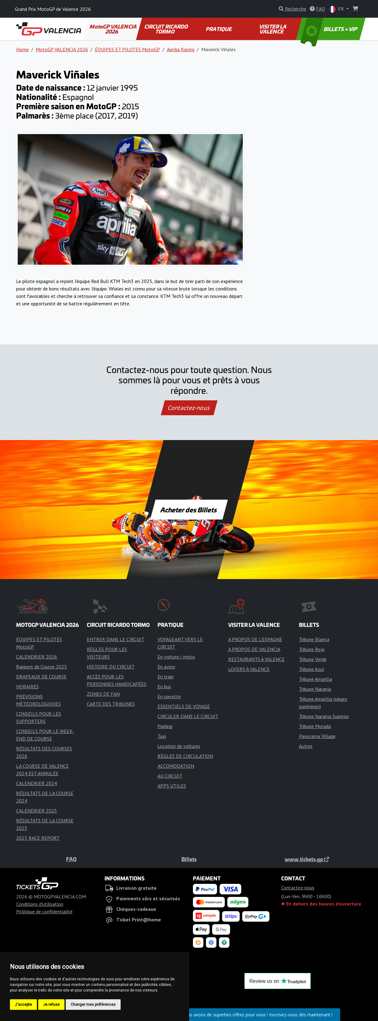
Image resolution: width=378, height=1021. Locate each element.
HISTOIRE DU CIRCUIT (111, 666)
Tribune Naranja (315, 689)
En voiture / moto (176, 657)
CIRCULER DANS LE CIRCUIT (188, 716)
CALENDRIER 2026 (36, 657)
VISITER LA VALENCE (273, 29)
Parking (165, 726)
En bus (164, 686)
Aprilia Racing (180, 49)
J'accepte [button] (23, 1004)
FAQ (71, 859)
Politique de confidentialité (44, 911)
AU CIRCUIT (170, 776)
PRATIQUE (219, 29)
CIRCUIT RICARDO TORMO (166, 29)
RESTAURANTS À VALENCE (256, 659)
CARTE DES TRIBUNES (111, 704)
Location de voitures (179, 746)
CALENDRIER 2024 (36, 783)
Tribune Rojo (312, 649)
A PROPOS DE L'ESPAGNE (255, 639)
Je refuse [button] (51, 1004)
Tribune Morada (315, 726)
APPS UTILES (172, 786)
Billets (189, 859)
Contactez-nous (189, 408)
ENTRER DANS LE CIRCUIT (115, 639)
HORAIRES (27, 686)
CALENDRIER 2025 (36, 810)
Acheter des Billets (189, 509)
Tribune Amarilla (315, 679)
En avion (166, 666)
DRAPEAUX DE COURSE (41, 676)
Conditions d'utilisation (39, 904)
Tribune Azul (311, 669)
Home (22, 49)
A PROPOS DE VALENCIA (254, 649)
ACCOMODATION (176, 766)
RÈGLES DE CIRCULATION (185, 756)
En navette (169, 696)
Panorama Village (317, 736)
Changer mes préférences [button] (93, 1004)
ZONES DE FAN (103, 694)
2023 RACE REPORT (38, 838)
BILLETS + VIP (329, 29)
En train (166, 676)
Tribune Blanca (314, 639)
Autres (306, 746)
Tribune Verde (313, 659)
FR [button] (337, 9)
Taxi (162, 736)
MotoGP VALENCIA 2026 (113, 29)
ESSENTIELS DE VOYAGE (184, 706)
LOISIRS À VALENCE (249, 669)
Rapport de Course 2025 (41, 666)
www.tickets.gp (307, 859)
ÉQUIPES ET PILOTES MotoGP (127, 49)
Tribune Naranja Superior (324, 716)
